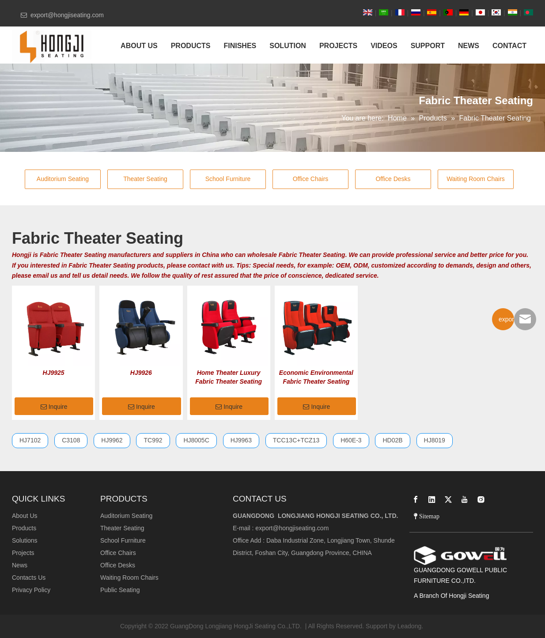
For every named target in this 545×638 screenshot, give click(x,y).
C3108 (71, 440)
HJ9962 (111, 440)
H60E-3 (351, 440)
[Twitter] (448, 499)
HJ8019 (434, 440)
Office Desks (392, 178)
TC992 (153, 440)
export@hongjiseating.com (292, 528)
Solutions (25, 540)
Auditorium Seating (63, 178)
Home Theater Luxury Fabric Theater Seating (228, 377)
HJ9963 (241, 440)
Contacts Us (28, 577)
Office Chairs (311, 178)
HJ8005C (196, 440)
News (19, 565)
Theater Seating (145, 178)
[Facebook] (415, 499)
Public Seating (120, 589)
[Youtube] (464, 499)
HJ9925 (53, 372)
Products (24, 528)
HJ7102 (30, 440)
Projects (23, 552)
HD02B (392, 440)
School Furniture (228, 178)
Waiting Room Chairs (476, 178)
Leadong (409, 626)
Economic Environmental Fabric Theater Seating (316, 377)
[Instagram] (481, 499)
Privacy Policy (31, 589)
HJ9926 (141, 372)
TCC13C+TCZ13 (296, 440)
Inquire (54, 407)
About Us (25, 515)
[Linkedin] (432, 499)
